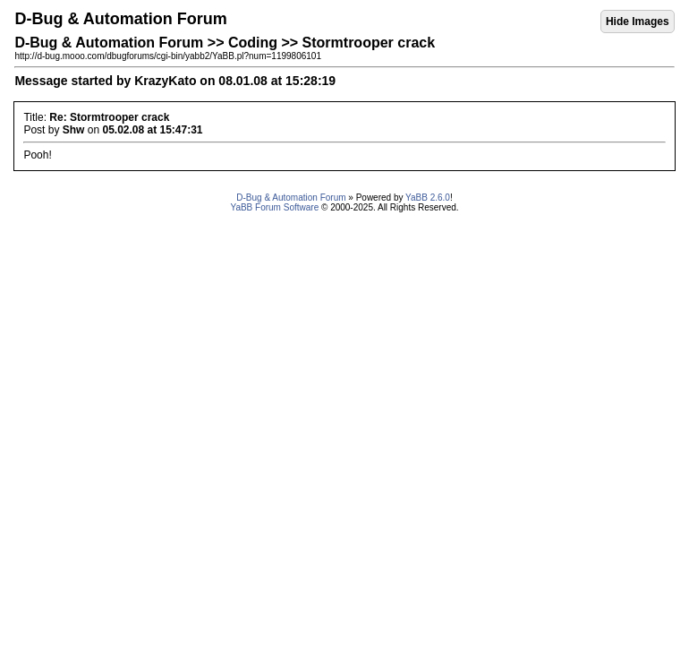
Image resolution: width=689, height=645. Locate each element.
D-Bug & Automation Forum (290, 197)
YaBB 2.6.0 (427, 197)
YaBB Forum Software (274, 207)
